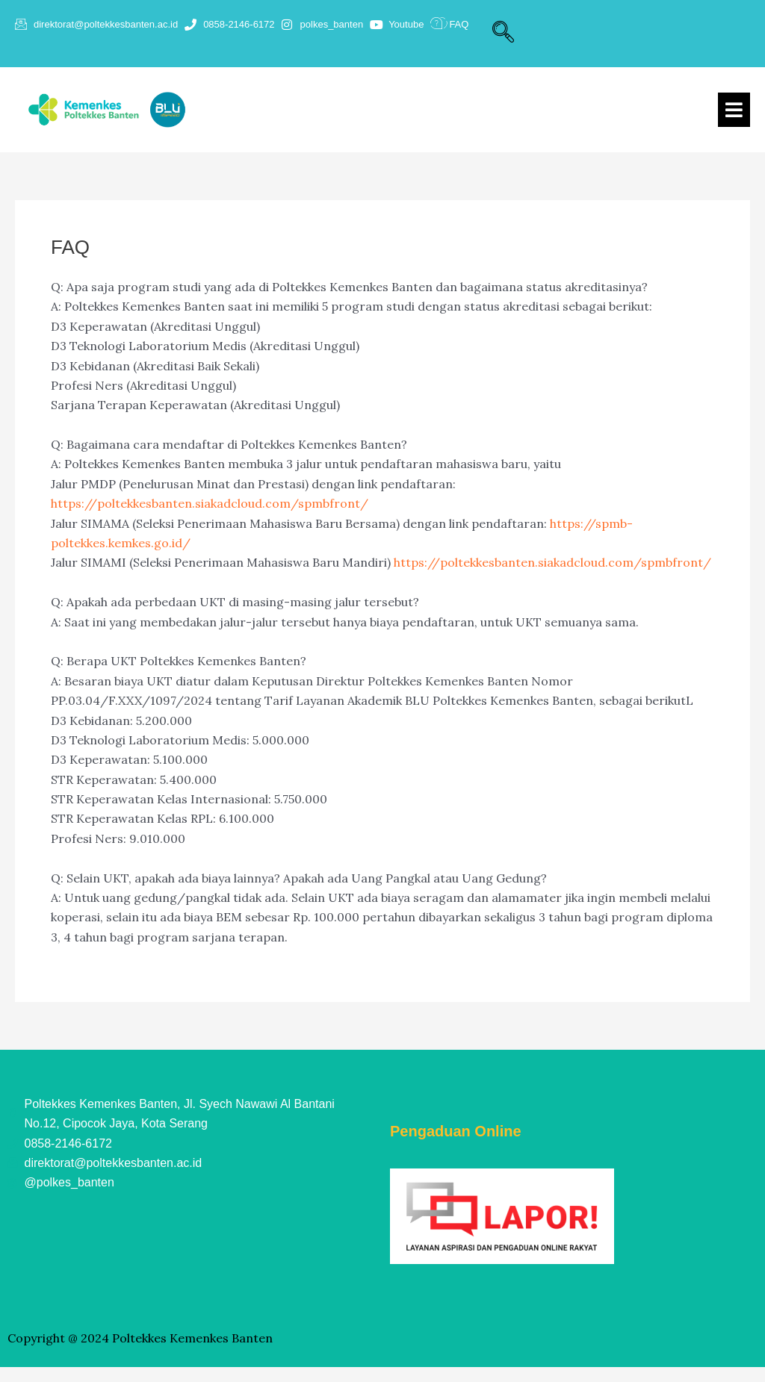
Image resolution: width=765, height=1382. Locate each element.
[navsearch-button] (503, 34)
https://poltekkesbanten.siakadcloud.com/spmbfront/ (209, 503)
